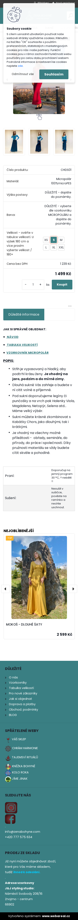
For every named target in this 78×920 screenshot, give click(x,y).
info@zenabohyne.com (22, 832)
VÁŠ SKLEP (19, 739)
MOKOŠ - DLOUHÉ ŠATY (24, 624)
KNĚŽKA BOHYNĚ (23, 766)
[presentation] (5, 589)
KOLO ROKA (20, 772)
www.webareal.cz (56, 916)
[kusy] (33, 284)
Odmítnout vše (23, 74)
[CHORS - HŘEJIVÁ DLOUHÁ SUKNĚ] (14, 142)
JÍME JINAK (19, 779)
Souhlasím (53, 74)
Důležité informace (23, 314)
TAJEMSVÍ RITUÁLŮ (25, 757)
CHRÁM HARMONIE (25, 748)
